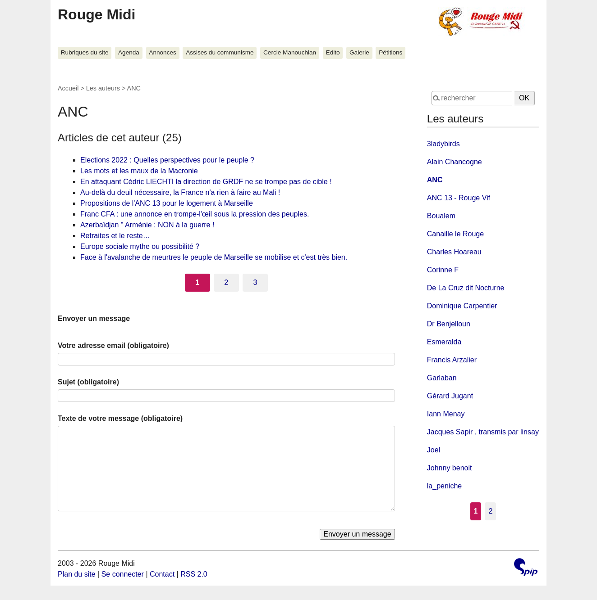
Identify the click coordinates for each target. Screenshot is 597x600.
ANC (435, 180)
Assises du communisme (219, 52)
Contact (162, 574)
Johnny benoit (449, 468)
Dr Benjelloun (448, 324)
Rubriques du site (85, 52)
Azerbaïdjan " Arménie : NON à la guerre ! (147, 225)
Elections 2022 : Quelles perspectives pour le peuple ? (167, 160)
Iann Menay (446, 414)
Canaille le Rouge (455, 234)
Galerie (359, 52)
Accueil (68, 88)
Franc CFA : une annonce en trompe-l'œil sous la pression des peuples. (194, 214)
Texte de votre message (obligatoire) (120, 418)
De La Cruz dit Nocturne (466, 288)
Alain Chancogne (454, 162)
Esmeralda (444, 342)
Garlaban (442, 378)
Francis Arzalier (452, 360)
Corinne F (443, 270)
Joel (433, 450)
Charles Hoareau (454, 252)
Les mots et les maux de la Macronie (139, 171)
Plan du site (77, 574)
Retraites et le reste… (115, 235)
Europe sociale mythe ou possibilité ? (139, 246)
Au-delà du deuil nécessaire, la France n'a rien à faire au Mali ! (180, 192)
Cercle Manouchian (289, 52)
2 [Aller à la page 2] (226, 282)
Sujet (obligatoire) (88, 382)
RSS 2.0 (193, 574)
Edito (333, 52)
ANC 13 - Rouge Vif (458, 198)
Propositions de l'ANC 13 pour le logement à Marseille (166, 203)
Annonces (162, 52)
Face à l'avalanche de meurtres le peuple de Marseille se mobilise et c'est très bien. (213, 257)
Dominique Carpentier (462, 306)
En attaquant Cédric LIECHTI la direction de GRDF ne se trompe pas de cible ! (206, 181)
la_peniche (444, 486)
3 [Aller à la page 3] (255, 282)
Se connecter (122, 574)
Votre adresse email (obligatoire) (113, 345)
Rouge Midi (96, 14)
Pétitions (390, 52)
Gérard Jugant (450, 396)
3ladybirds (443, 144)
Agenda (128, 52)
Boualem (441, 216)
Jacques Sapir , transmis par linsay (483, 432)
